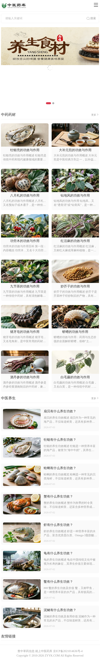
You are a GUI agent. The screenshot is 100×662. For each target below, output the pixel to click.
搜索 (91, 18)
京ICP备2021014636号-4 (68, 651)
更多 (95, 114)
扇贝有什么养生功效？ (60, 411)
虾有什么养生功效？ (58, 525)
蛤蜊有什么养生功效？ (60, 468)
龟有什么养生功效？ (58, 553)
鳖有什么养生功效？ (58, 581)
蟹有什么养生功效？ (58, 496)
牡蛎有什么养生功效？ (60, 439)
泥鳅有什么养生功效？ (60, 610)
